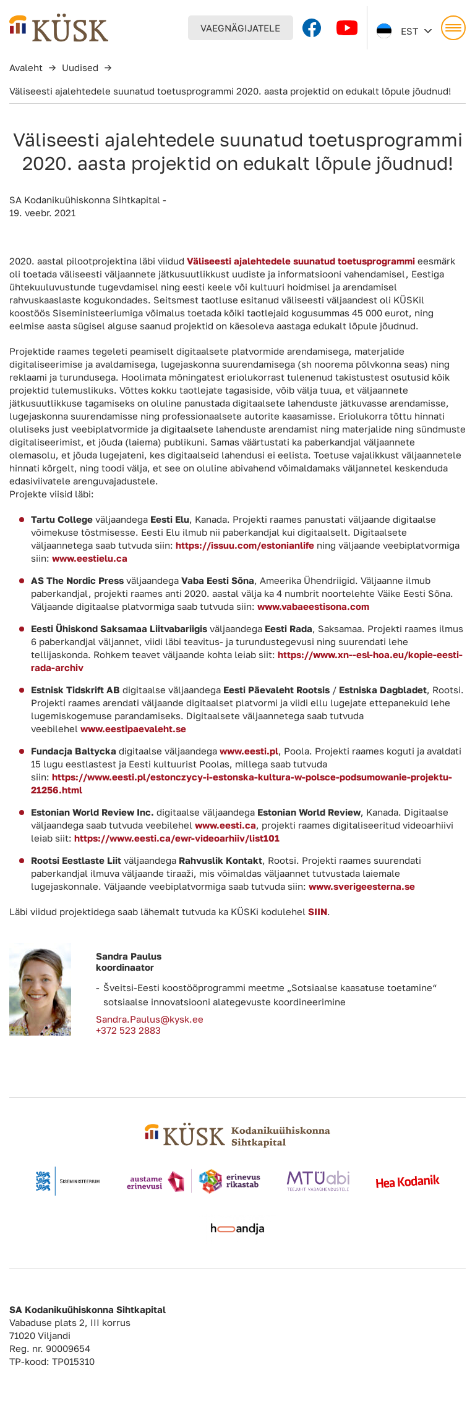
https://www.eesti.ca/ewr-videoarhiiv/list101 (177, 837)
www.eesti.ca (225, 824)
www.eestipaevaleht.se (133, 728)
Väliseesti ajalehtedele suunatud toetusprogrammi (301, 260)
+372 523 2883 (128, 1030)
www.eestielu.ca (89, 558)
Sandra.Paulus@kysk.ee (149, 1018)
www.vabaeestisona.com (313, 606)
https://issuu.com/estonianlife (245, 545)
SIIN (317, 911)
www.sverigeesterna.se (362, 886)
